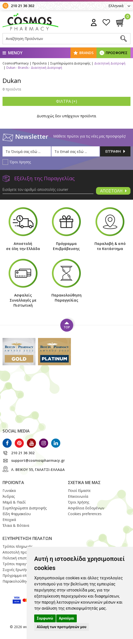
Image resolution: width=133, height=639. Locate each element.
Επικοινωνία (78, 496)
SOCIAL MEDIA (16, 431)
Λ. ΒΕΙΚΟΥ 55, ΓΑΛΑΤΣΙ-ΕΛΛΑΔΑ (38, 469)
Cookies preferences (85, 513)
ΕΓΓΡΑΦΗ (115, 151)
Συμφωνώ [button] (45, 618)
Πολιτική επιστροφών (21, 558)
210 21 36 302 (22, 5)
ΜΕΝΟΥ (13, 53)
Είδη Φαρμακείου (17, 513)
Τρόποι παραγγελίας (19, 563)
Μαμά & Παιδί (14, 502)
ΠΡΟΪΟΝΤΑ (13, 482)
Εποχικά (9, 519)
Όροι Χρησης (20, 161)
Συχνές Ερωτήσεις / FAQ (23, 569)
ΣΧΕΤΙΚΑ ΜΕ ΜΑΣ (84, 482)
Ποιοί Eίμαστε (79, 490)
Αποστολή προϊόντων (21, 552)
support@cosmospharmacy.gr (38, 460)
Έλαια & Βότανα (16, 525)
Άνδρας (9, 496)
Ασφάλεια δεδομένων (86, 508)
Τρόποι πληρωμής (17, 546)
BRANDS (86, 52)
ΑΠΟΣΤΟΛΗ (113, 191)
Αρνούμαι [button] (66, 618)
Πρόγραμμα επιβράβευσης (24, 575)
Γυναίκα (9, 490)
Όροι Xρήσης (78, 502)
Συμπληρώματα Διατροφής (25, 508)
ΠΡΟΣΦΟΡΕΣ (116, 52)
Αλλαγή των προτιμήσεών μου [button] (61, 627)
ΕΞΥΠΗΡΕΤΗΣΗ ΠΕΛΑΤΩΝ (27, 538)
